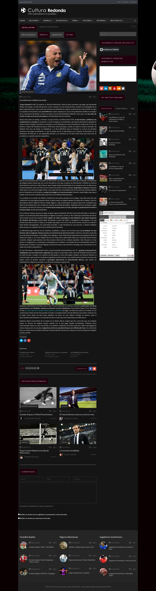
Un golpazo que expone (27, 352)
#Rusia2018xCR (29, 35)
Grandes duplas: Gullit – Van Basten (41, 547)
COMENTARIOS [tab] (121, 108)
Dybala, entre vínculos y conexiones (56, 352)
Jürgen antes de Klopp (46, 27)
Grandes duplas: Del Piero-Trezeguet (42, 573)
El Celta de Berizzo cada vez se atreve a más (77, 414)
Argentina (57, 35)
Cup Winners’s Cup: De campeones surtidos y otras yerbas (117, 119)
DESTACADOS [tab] (106, 108)
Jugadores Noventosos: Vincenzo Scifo (122, 560)
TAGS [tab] (133, 108)
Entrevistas (62, 20)
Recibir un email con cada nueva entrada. (35, 518)
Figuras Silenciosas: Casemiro (79, 573)
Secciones (34, 20)
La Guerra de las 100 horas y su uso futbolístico (118, 203)
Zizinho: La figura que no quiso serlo (81, 547)
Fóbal (75, 20)
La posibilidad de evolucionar (79, 352)
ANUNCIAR (125, 2)
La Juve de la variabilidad (69, 450)
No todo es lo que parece (117, 190)
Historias (88, 20)
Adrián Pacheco (31, 457)
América (48, 20)
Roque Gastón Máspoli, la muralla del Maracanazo (34, 451)
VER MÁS (54, 418)
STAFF (119, 2)
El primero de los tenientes (114, 144)
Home (22, 20)
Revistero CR (117, 20)
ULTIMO (69, 35)
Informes (102, 20)
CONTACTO (132, 2)
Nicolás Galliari (31, 368)
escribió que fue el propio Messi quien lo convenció (43, 310)
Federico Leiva (70, 418)
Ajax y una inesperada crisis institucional (116, 179)
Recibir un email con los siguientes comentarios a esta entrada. (43, 514)
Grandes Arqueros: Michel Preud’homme (36, 414)
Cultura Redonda (32, 418)
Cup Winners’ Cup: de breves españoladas (116, 167)
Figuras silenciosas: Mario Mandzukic (82, 560)
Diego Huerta (70, 454)
